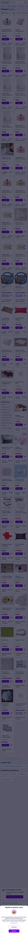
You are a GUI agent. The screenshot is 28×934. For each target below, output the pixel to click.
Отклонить (14, 927)
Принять (14, 931)
